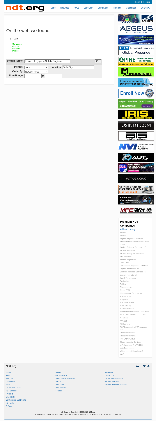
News (76, 8)
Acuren (123, 232)
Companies (103, 8)
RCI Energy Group (127, 339)
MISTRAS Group (127, 303)
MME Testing (125, 306)
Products (117, 8)
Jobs (53, 8)
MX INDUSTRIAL (127, 309)
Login (137, 2)
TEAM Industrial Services (130, 342)
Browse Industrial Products (116, 385)
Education (88, 8)
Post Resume (60, 388)
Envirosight (124, 281)
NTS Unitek (124, 318)
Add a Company (127, 229)
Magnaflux (124, 299)
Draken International (128, 275)
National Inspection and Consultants (134, 312)
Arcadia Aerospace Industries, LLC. (134, 253)
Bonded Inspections (128, 260)
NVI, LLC (124, 321)
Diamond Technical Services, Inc (133, 272)
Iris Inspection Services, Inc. (131, 293)
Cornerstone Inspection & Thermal (134, 266)
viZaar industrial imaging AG (131, 351)
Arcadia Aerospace (127, 250)
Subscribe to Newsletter (65, 378)
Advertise (109, 372)
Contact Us (109, 375)
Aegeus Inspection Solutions (131, 239)
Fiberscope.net (126, 287)
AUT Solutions (126, 257)
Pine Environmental (128, 333)
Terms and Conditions (114, 378)
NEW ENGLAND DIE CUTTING (133, 315)
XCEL (122, 354)
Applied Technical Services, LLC (133, 247)
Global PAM (125, 290)
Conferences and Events (16, 400)
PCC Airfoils (125, 324)
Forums (58, 391)
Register (146, 2)
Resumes (64, 8)
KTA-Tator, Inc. (126, 296)
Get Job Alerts (61, 375)
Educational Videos (13, 388)
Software (9, 406)
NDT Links (10, 403)
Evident (123, 284)
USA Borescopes (127, 348)
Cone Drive (124, 263)
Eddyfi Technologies (128, 278)
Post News (59, 385)
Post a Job (59, 381)
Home (8, 372)
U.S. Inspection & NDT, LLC (131, 345)
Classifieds (131, 8)
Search (145, 8)
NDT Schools (11, 391)
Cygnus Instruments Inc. (130, 269)
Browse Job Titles (112, 381)
